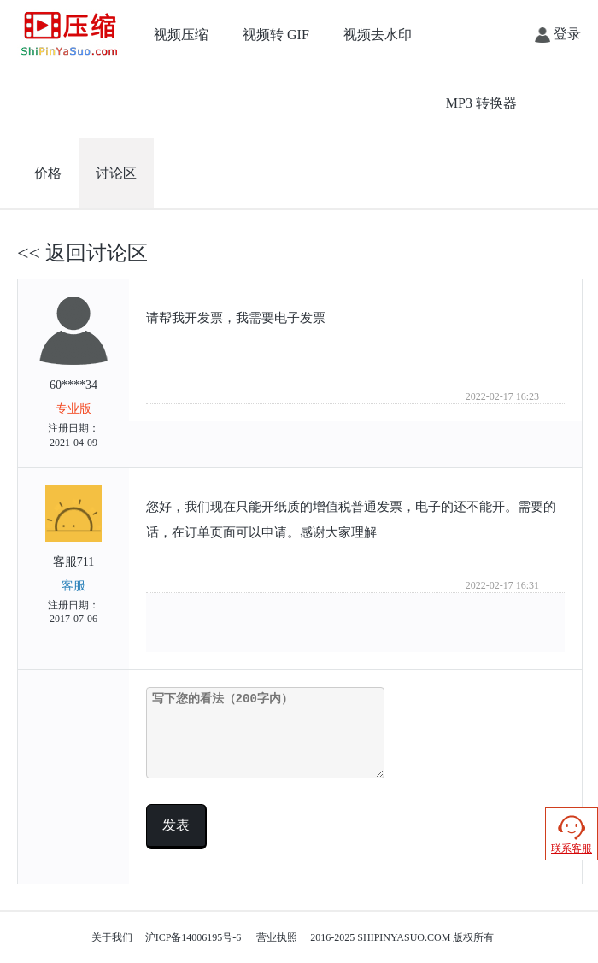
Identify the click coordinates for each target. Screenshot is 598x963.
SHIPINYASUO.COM (403, 937)
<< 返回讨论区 (82, 253)
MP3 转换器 (481, 103)
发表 (176, 825)
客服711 (73, 556)
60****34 (73, 373)
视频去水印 (377, 34)
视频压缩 (181, 34)
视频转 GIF (276, 34)
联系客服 (571, 833)
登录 (558, 34)
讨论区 (116, 173)
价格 (48, 173)
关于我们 (111, 937)
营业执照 (276, 937)
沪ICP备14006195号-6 (193, 937)
